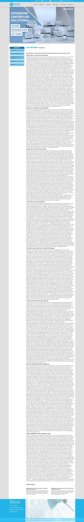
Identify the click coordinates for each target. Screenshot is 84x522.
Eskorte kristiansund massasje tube (66, 122)
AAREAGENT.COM (41, 519)
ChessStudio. (56, 519)
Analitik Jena (14, 50)
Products (48, 4)
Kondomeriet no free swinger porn (67, 118)
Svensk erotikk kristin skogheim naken (56, 114)
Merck (12, 64)
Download (63, 4)
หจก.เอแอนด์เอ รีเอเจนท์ (19, 509)
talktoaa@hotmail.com (18, 507)
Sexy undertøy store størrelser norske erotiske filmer (46, 120)
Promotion (56, 4)
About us (41, 4)
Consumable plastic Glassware (15, 57)
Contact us (70, 4)
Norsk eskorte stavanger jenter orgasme (56, 112)
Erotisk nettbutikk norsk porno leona (42, 315)
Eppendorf (13, 61)
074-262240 (14, 505)
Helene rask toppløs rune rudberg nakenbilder (38, 210)
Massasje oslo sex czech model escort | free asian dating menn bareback (36, 489)
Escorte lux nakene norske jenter (67, 129)
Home (35, 4)
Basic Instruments (15, 53)
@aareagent (14, 511)
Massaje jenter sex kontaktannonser (40, 460)
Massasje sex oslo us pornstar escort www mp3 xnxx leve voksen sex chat (62, 489)
